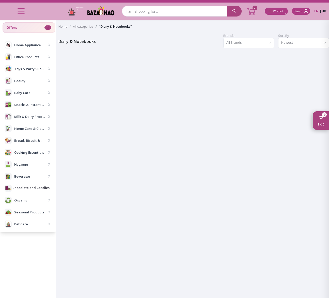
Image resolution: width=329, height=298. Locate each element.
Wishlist (277, 11)
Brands (228, 35)
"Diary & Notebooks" (115, 26)
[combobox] (248, 43)
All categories (83, 26)
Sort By (283, 35)
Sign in (301, 11)
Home (63, 26)
